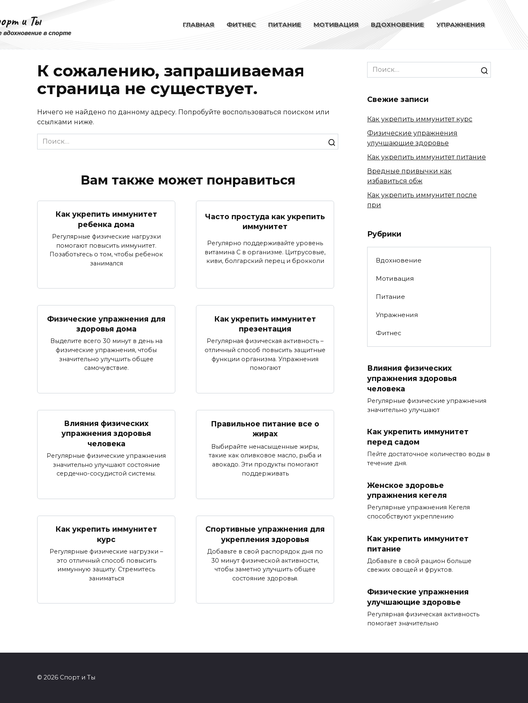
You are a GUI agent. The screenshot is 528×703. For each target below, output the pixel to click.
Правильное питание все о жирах (265, 428)
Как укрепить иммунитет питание (426, 157)
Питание (284, 24)
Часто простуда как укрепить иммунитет (265, 221)
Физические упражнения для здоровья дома (106, 323)
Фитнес (241, 24)
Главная (198, 24)
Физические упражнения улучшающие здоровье (418, 597)
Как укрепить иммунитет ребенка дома (106, 219)
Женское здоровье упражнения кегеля (407, 490)
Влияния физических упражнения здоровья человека (106, 433)
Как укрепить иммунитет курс (106, 534)
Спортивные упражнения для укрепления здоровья (265, 534)
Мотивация (336, 24)
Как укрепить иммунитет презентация (265, 323)
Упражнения (460, 24)
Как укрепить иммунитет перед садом (418, 436)
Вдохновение (397, 24)
